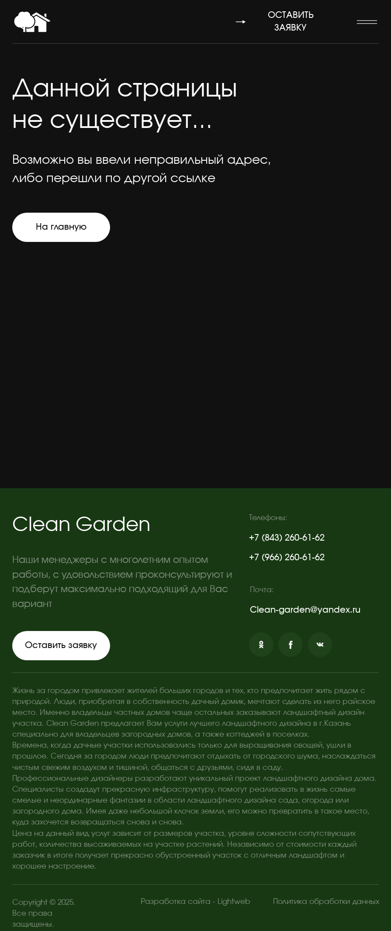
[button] (366, 22)
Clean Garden (81, 525)
